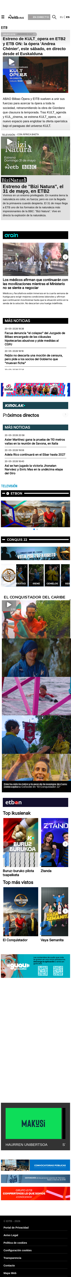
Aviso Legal (11, 1235)
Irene (36, 583)
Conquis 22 (17, 539)
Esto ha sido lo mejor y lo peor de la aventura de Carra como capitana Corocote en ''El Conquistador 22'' (35, 785)
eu (61, 17)
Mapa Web (10, 1273)
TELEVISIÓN (9, 486)
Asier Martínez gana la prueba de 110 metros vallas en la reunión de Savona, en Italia (35, 441)
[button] (65, 257)
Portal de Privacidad (16, 1227)
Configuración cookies (18, 1250)
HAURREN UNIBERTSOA (27, 1145)
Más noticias (17, 321)
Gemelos (52, 583)
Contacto (9, 1265)
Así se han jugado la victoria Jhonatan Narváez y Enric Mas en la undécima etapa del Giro (34, 469)
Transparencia (12, 1257)
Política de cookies (15, 1242)
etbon (16, 493)
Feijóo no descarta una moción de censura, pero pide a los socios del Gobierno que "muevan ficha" (34, 359)
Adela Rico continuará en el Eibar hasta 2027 (35, 454)
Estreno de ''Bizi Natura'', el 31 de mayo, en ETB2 (33, 189)
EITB (4, 28)
